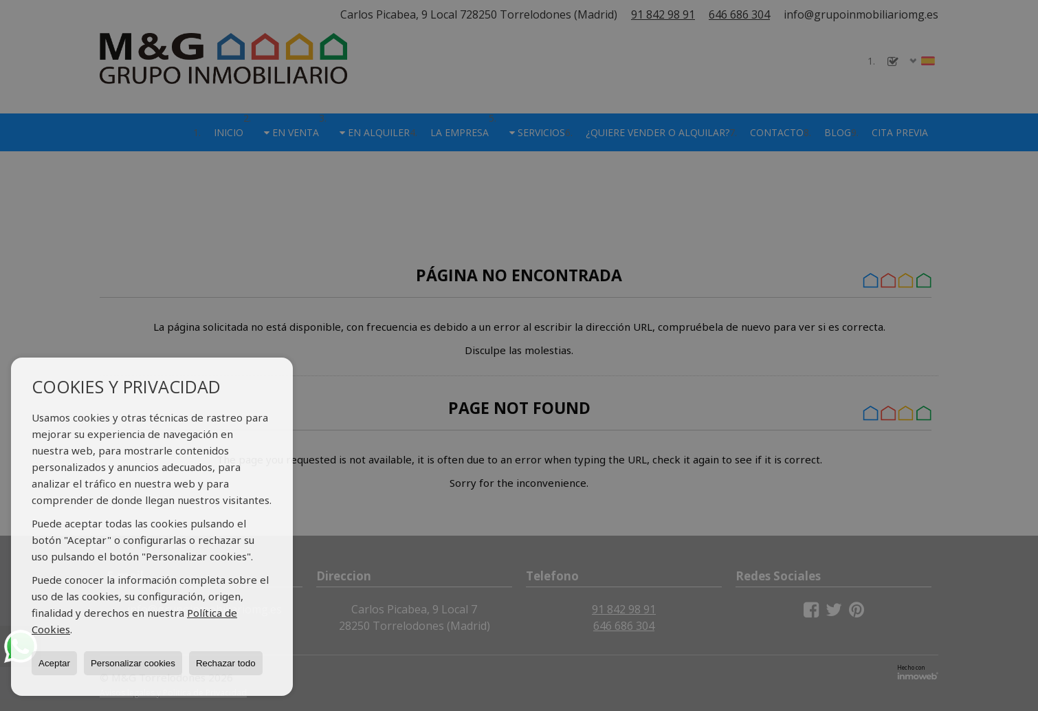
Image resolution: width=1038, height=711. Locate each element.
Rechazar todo (226, 663)
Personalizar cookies (133, 663)
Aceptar (54, 663)
